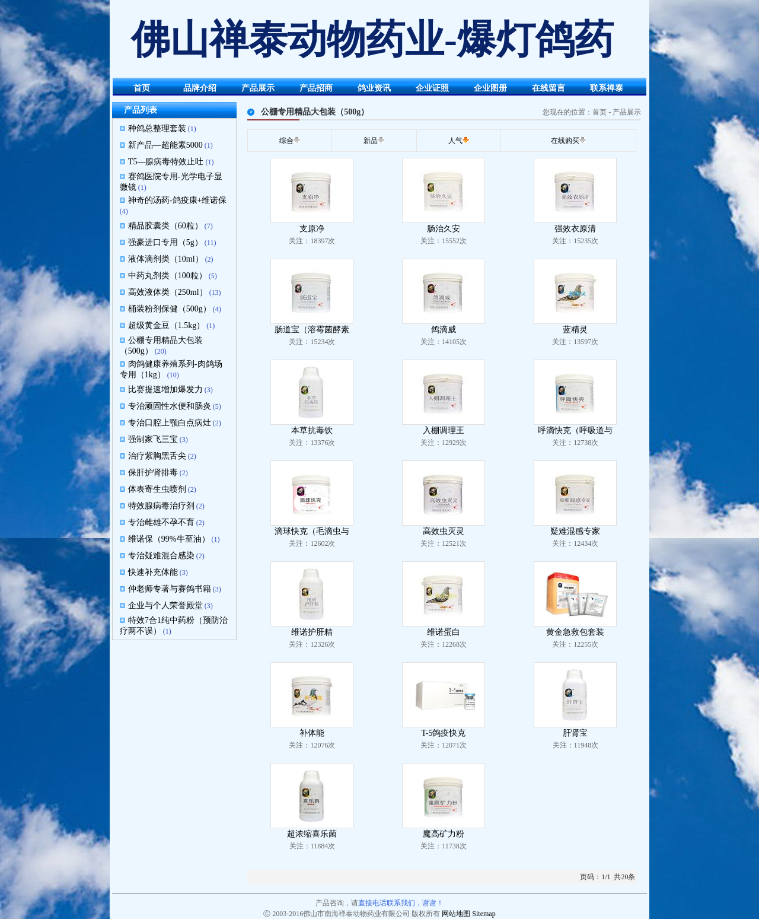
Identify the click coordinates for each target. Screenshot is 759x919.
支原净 (311, 228)
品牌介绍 (199, 88)
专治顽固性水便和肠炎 (169, 406)
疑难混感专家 (575, 531)
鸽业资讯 (374, 88)
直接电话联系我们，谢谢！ (401, 903)
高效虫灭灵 (443, 531)
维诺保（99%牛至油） (169, 539)
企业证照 (432, 88)
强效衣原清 (575, 228)
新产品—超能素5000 (165, 145)
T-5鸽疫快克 (443, 733)
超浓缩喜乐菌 (312, 833)
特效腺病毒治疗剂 (161, 505)
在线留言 (548, 88)
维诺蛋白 (443, 632)
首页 (141, 88)
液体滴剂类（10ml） (165, 259)
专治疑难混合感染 (161, 555)
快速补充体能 (153, 572)
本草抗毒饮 (312, 430)
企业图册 (490, 88)
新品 (370, 140)
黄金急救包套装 (575, 632)
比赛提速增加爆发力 (165, 389)
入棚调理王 (443, 430)
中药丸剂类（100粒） (167, 275)
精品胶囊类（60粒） (165, 225)
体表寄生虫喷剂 (157, 489)
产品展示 (258, 88)
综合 (286, 140)
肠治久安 (443, 228)
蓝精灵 (575, 329)
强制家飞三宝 (153, 439)
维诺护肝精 (312, 632)
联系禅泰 (606, 88)
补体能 (311, 733)
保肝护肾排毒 (153, 472)
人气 (455, 140)
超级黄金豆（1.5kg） (166, 325)
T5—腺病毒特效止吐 (166, 161)
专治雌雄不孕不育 (161, 522)
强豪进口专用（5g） (165, 242)
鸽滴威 (443, 329)
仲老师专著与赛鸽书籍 (169, 588)
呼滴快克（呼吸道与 (575, 430)
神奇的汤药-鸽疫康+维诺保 (177, 200)
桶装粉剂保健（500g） (169, 308)
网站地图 (456, 914)
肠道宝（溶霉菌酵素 (312, 329)
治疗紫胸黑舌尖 (157, 455)
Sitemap (483, 914)
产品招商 (316, 88)
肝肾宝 (575, 733)
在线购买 (565, 140)
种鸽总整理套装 (157, 128)
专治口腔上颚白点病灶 (169, 422)
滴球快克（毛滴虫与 (312, 531)
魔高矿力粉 (443, 833)
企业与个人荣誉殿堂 (165, 605)
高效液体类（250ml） (168, 292)
